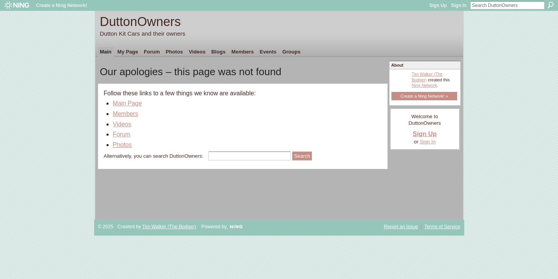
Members (125, 113)
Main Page (127, 103)
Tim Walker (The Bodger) (169, 226)
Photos (122, 144)
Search (551, 5)
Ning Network (424, 85)
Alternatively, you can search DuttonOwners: (153, 156)
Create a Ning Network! (61, 5)
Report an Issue (401, 226)
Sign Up (438, 5)
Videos (122, 124)
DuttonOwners (140, 21)
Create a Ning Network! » (424, 96)
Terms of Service (442, 226)
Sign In (459, 5)
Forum (121, 134)
